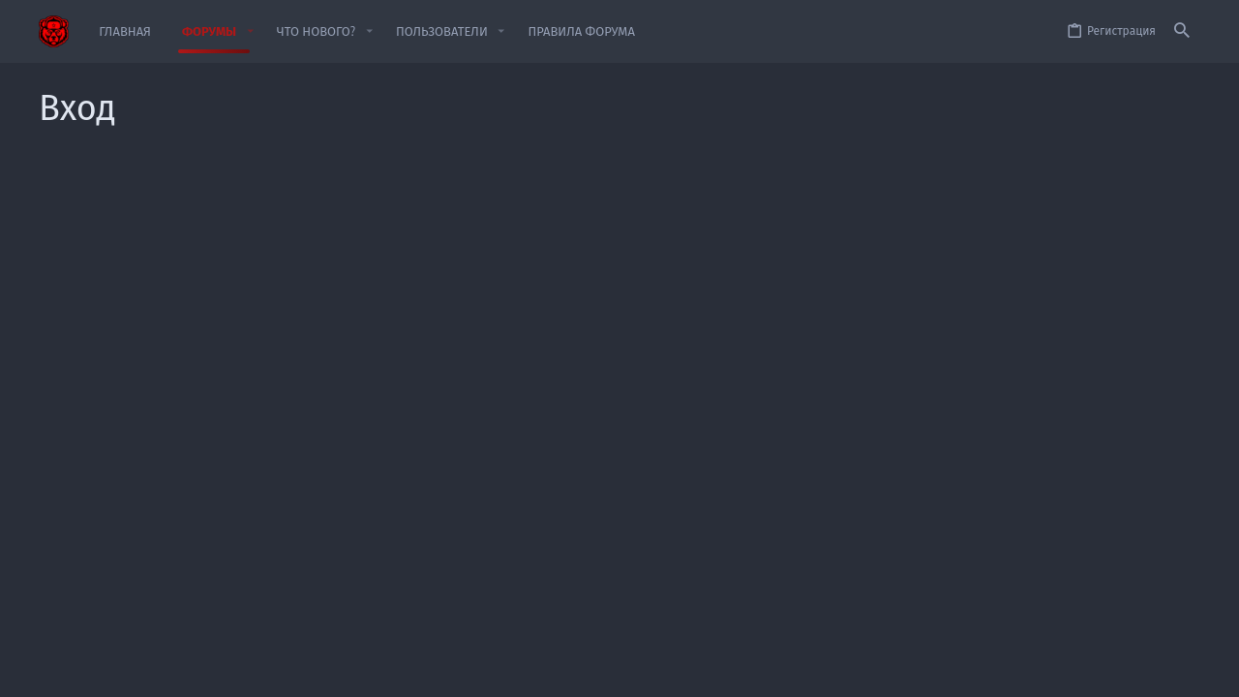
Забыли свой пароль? (500, 342)
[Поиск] (1181, 31)
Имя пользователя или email (319, 257)
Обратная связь (703, 670)
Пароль (382, 318)
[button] (249, 31)
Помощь (1082, 670)
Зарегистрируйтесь (712, 489)
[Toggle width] (53, 671)
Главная (1138, 670)
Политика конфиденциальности (960, 670)
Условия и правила (809, 670)
